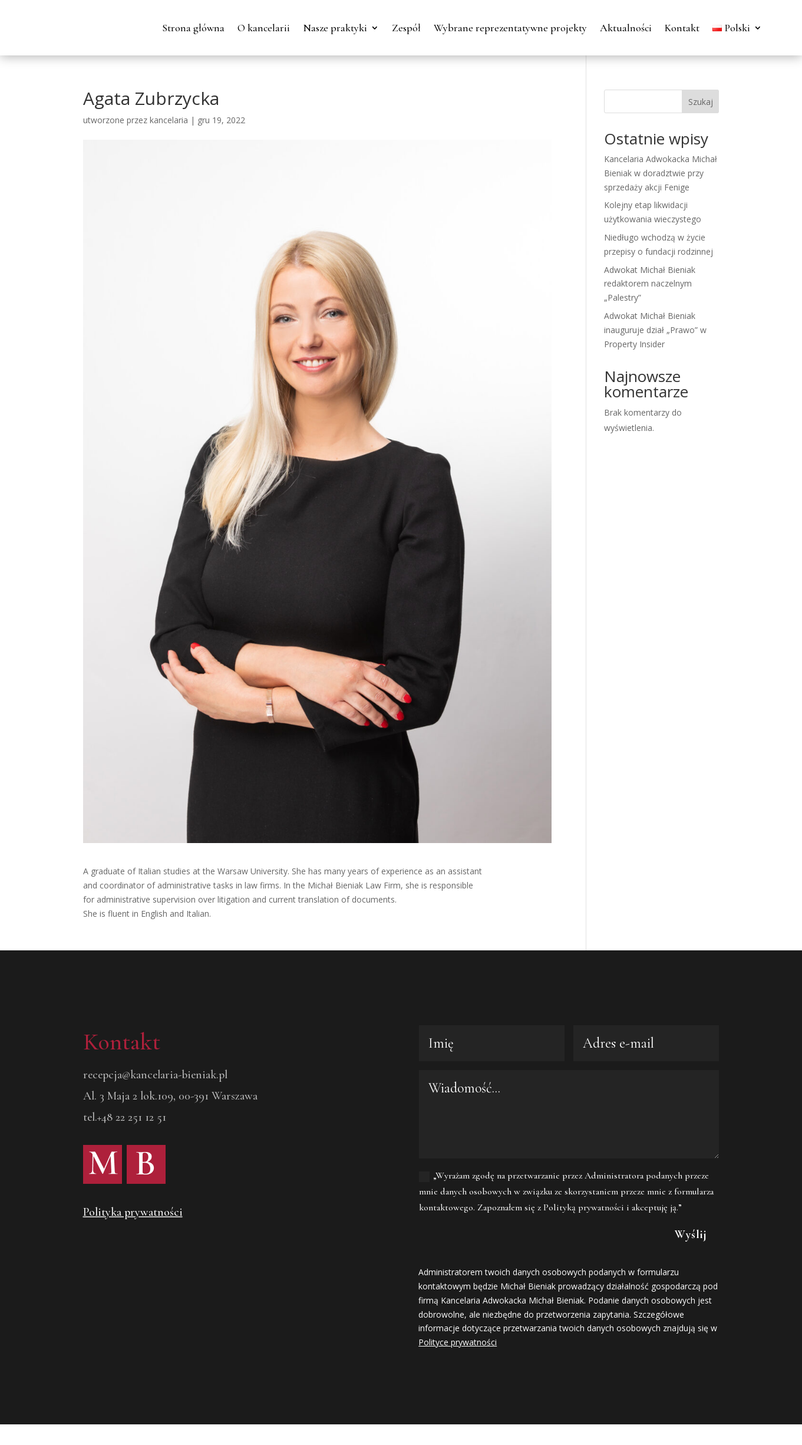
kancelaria (169, 164)
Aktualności (688, 27)
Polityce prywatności (457, 1387)
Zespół (468, 27)
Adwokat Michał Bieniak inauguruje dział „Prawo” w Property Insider (655, 374)
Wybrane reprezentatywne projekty (572, 27)
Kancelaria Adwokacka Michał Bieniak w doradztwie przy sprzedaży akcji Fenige (660, 218)
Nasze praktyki (397, 27)
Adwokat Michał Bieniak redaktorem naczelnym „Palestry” (649, 328)
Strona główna (256, 27)
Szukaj (700, 146)
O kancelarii (326, 27)
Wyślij (691, 1279)
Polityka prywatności (133, 1257)
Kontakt (744, 27)
